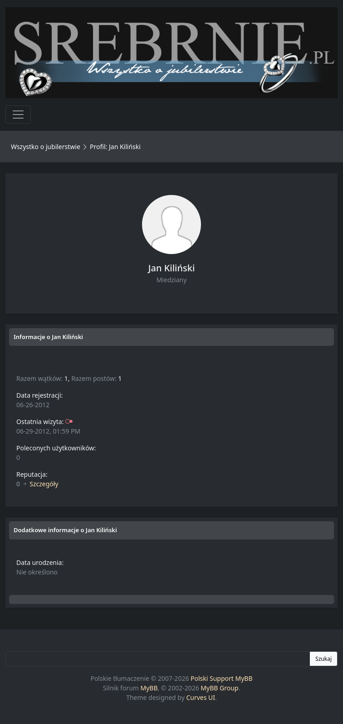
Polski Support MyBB (222, 678)
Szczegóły (43, 483)
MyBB (149, 688)
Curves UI (200, 697)
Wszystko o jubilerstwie (45, 146)
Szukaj (323, 659)
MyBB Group (219, 688)
